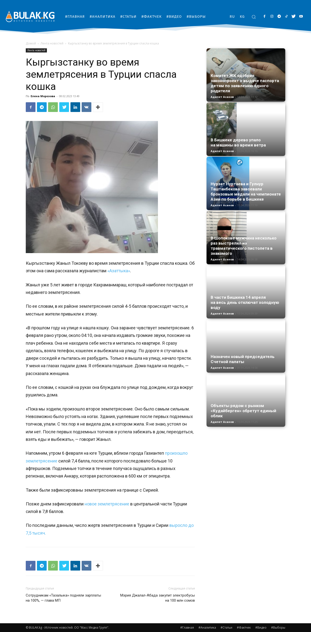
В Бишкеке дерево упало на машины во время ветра (238, 142)
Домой (31, 43)
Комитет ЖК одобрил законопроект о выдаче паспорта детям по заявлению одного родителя (245, 83)
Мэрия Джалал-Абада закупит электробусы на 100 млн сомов (157, 598)
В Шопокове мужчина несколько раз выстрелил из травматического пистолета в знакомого (243, 246)
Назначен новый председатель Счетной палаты (243, 359)
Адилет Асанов (222, 97)
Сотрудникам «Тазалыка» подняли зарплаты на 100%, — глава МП (63, 598)
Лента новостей (52, 43)
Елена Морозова (43, 96)
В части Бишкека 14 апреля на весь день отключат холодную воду (245, 302)
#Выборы (278, 627)
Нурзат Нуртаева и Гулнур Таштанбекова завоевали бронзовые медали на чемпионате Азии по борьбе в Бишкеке (246, 191)
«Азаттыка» (118, 270)
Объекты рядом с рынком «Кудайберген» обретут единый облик (243, 410)
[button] (253, 16)
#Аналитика (207, 627)
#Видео (261, 627)
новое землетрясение (107, 503)
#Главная (187, 627)
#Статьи (226, 627)
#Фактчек (244, 627)
